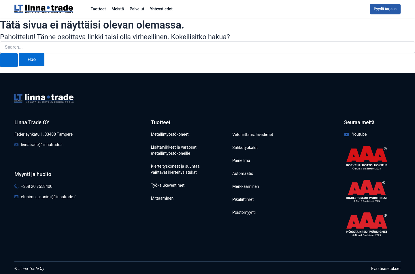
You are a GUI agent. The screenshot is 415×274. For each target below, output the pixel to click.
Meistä (118, 9)
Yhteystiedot (161, 9)
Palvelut (137, 9)
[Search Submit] (9, 60)
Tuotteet (98, 9)
